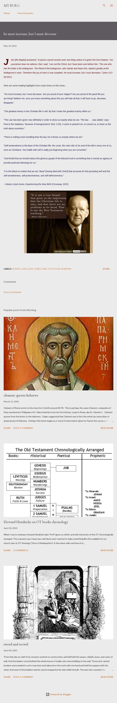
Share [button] (106, 268)
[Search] (104, 5)
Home (7, 13)
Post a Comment (12, 292)
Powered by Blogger (58, 694)
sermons (66, 268)
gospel (16, 268)
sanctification (51, 268)
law (23, 268)
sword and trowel (16, 644)
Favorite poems (25, 13)
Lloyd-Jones (34, 268)
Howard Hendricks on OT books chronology (36, 521)
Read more (107, 428)
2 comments (20, 550)
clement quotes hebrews (21, 395)
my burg (12, 5)
